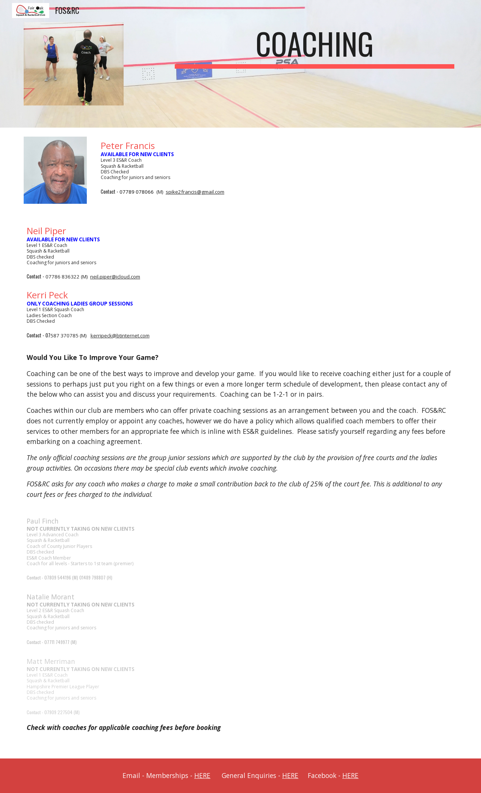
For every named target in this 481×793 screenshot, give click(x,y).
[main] (314, 47)
